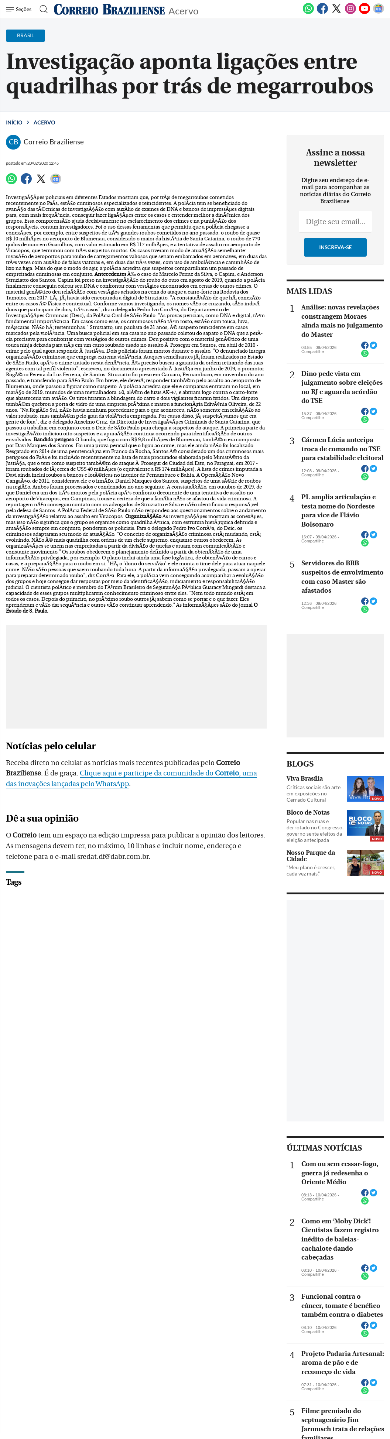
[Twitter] (336, 13)
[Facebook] (322, 13)
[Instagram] (350, 13)
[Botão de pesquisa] (41, 9)
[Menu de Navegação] (20, 9)
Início (14, 122)
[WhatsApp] (308, 13)
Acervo (183, 10)
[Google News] (378, 13)
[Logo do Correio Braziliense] (109, 9)
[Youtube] (364, 13)
